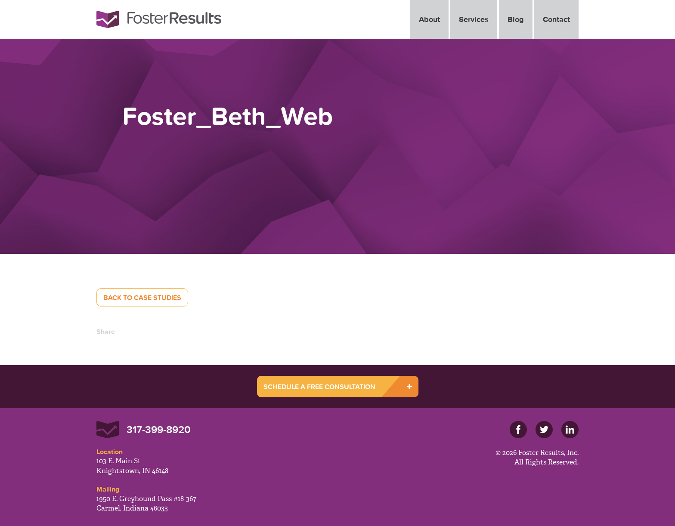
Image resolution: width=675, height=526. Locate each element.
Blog (516, 19)
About (429, 19)
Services (474, 19)
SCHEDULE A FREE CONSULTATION (319, 386)
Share (105, 331)
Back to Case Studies (142, 297)
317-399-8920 (159, 429)
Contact (556, 19)
